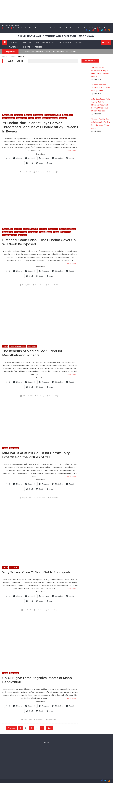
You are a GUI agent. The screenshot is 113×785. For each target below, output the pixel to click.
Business (28, 115)
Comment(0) (53, 397)
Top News (13, 42)
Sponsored (32, 347)
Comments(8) (53, 172)
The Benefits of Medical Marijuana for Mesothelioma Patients (33, 354)
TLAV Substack (64, 42)
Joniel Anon (39, 611)
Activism (18, 229)
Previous (11, 730)
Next (49, 730)
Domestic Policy (8, 118)
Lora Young (40, 397)
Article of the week (30, 229)
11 (41, 730)
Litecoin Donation (50, 28)
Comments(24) (53, 285)
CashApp (92, 28)
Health (31, 118)
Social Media (47, 42)
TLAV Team (26, 42)
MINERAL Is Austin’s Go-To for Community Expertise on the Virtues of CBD (37, 456)
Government (21, 118)
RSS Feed (38, 47)
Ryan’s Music (104, 28)
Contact (16, 28)
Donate (24, 28)
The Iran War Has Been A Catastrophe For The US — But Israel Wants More (100, 122)
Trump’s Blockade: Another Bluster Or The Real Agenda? (99, 87)
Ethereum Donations (66, 28)
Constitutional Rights (53, 115)
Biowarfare (19, 115)
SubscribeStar (81, 28)
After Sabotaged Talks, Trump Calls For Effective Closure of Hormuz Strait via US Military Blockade (99, 105)
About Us (7, 28)
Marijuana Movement (18, 347)
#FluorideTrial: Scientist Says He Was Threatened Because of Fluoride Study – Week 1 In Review (35, 127)
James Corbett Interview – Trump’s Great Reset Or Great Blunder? (49, 51)
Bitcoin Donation (35, 28)
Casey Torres (41, 499)
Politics (38, 118)
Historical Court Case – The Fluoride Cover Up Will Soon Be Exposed (37, 242)
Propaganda (66, 232)
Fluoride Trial (7, 115)
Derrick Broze (67, 115)
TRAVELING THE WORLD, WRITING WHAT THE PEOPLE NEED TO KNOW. (56, 36)
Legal (49, 232)
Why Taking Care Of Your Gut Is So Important (39, 573)
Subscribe (79, 42)
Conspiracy (38, 115)
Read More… (72, 151)
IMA (37, 42)
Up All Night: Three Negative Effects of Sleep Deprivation (38, 681)
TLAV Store (13, 47)
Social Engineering (50, 118)
